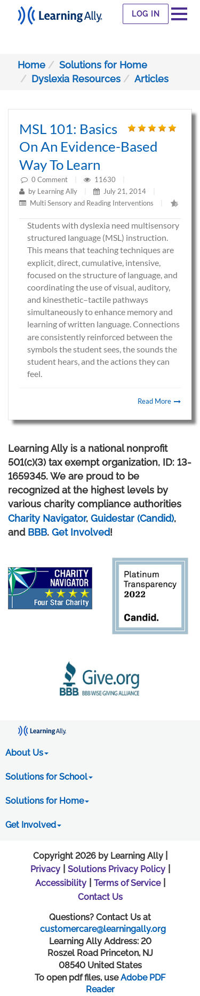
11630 (105, 179)
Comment (52, 179)
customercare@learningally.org (103, 929)
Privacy (45, 869)
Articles (151, 78)
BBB (37, 532)
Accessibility (60, 883)
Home (31, 64)
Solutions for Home (103, 64)
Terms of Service (127, 883)
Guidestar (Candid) (132, 518)
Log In (146, 14)
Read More (159, 401)
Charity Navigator (47, 518)
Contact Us (100, 897)
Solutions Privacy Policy (116, 869)
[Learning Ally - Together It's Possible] (60, 12)
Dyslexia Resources (76, 78)
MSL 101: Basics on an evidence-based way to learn (88, 147)
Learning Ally (57, 191)
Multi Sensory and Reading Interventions (92, 203)
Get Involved (81, 532)
